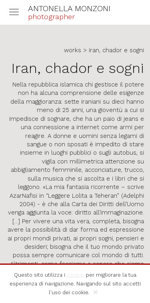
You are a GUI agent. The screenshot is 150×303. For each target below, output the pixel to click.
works (72, 50)
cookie (75, 275)
